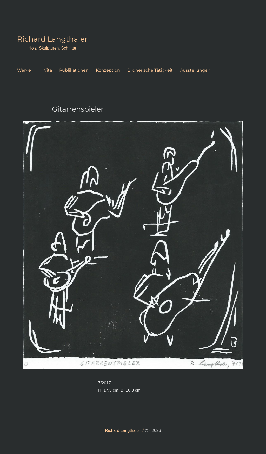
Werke (24, 70)
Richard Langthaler (52, 39)
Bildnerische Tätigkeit (150, 70)
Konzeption (108, 70)
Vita (48, 70)
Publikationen (74, 70)
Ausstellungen (195, 70)
